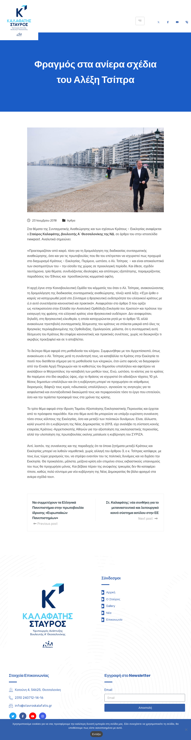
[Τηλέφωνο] (186, 21)
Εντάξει (96, 734)
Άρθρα (71, 220)
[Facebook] (167, 21)
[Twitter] (158, 21)
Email (108, 690)
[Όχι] (186, 729)
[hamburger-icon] (140, 21)
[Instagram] (43, 716)
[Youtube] (177, 21)
